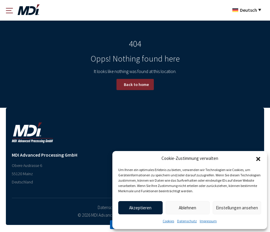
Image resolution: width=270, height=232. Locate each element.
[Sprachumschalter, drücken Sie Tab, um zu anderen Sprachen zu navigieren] (246, 10)
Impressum (208, 221)
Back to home (136, 84)
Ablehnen (187, 208)
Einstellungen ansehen (237, 208)
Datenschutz (187, 221)
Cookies (168, 221)
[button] (258, 158)
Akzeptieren (140, 208)
